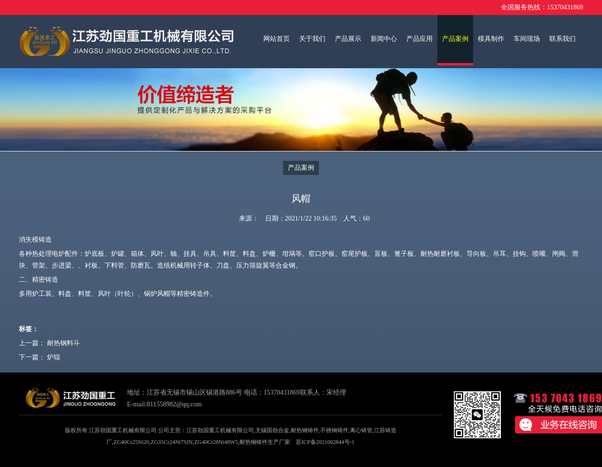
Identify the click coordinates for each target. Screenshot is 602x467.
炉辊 (53, 357)
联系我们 (562, 38)
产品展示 (348, 38)
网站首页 (276, 38)
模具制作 (491, 38)
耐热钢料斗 (63, 343)
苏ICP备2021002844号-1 (325, 442)
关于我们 (312, 38)
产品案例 (455, 38)
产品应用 (419, 38)
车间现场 (527, 38)
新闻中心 (384, 38)
